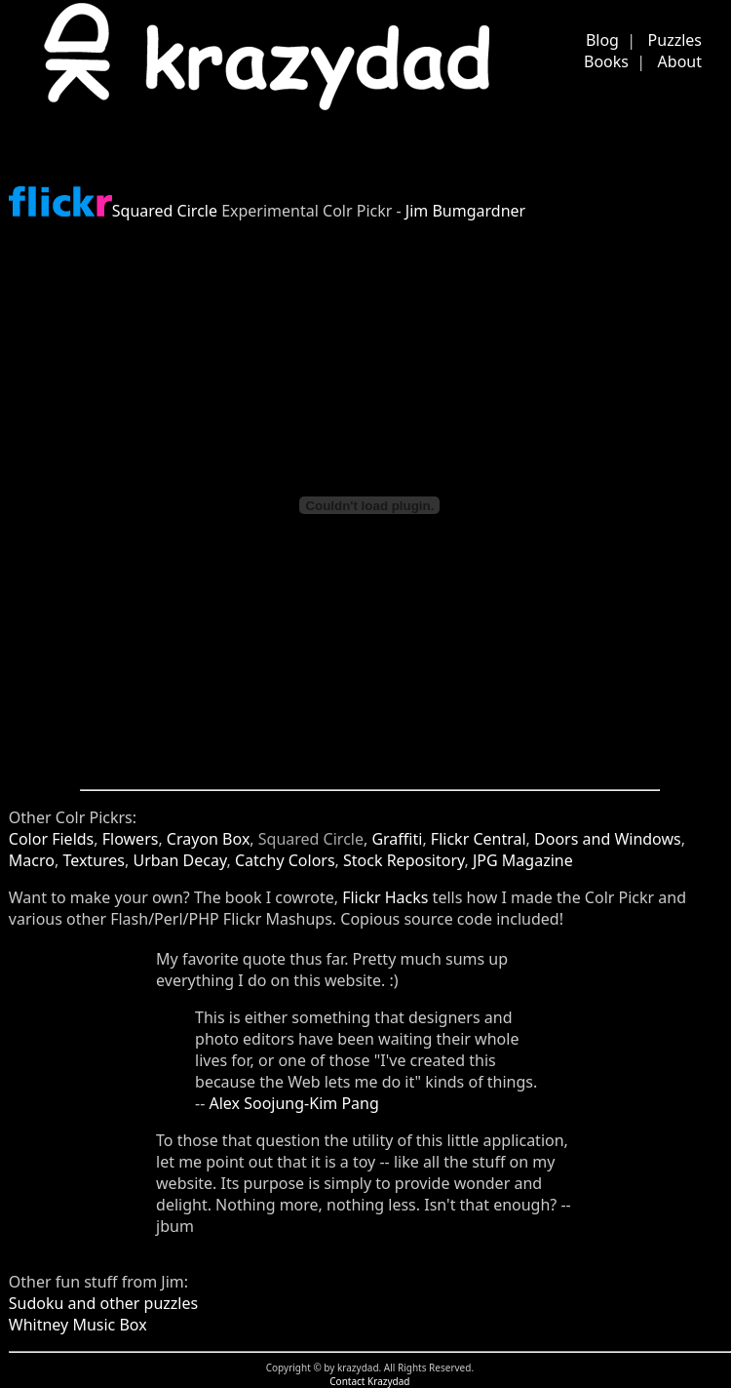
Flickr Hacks (385, 897)
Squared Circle (164, 210)
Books (606, 61)
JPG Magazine (523, 860)
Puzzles (675, 40)
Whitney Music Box (78, 1324)
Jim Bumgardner (465, 210)
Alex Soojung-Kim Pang (294, 1103)
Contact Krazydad (369, 1381)
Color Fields (51, 839)
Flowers (130, 839)
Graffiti (396, 839)
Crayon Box (208, 839)
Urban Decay (179, 860)
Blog (602, 40)
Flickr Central (478, 839)
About (680, 61)
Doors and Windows (607, 839)
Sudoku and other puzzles (103, 1303)
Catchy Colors (285, 860)
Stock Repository (404, 860)
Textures (93, 860)
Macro (32, 860)
